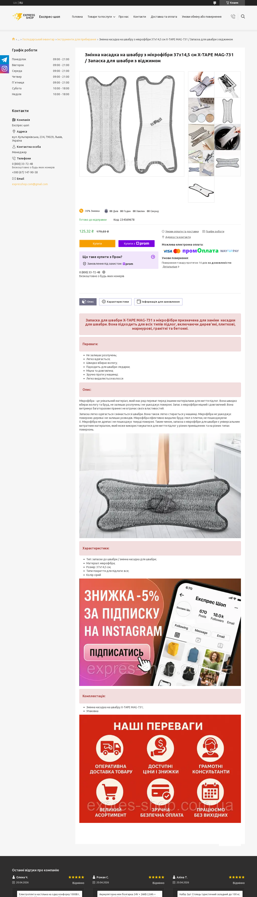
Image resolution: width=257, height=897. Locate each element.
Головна (77, 16)
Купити (97, 243)
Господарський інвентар (38, 39)
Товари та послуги (100, 16)
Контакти (140, 16)
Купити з (136, 243)
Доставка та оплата (164, 16)
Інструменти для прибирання (76, 39)
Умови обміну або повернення (201, 16)
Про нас (124, 16)
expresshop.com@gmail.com (30, 184)
